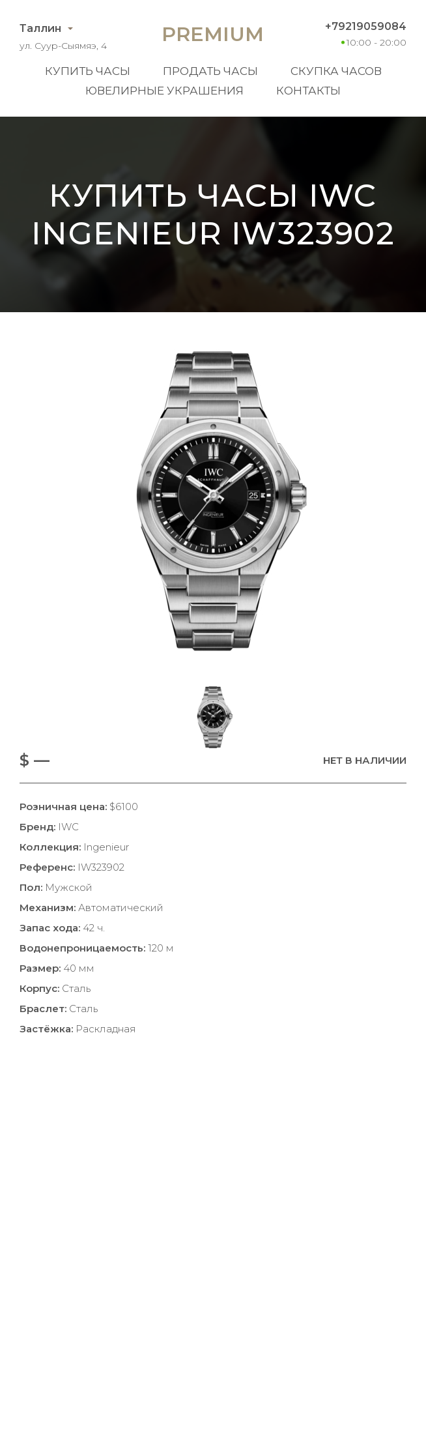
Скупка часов (336, 71)
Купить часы (87, 71)
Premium (213, 34)
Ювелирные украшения (164, 90)
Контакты (308, 90)
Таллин (40, 28)
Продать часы (210, 71)
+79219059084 (365, 26)
